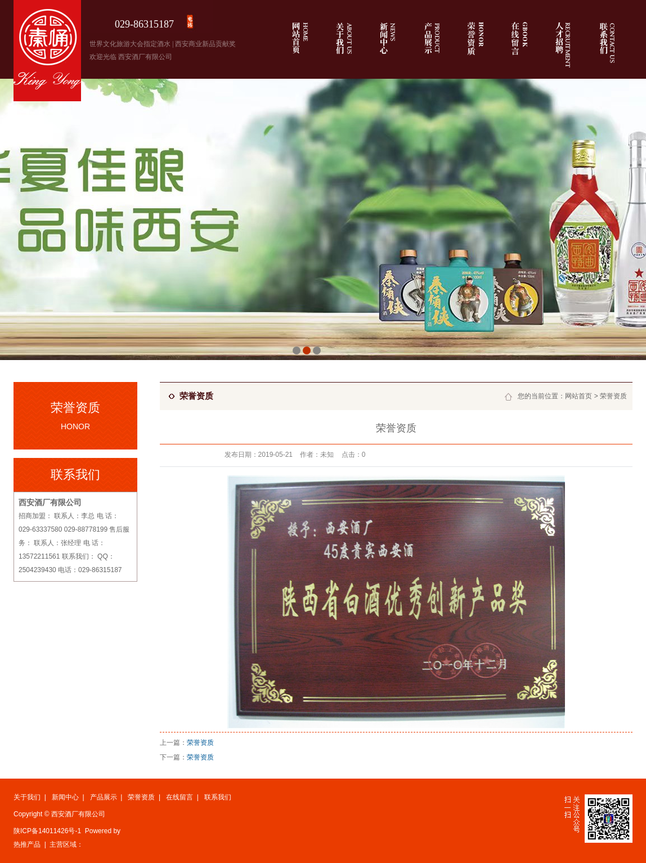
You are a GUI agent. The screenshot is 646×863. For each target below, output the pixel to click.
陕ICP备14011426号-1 (47, 831)
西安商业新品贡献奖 (205, 44)
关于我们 (27, 797)
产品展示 (103, 797)
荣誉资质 (613, 396)
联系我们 (217, 797)
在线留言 (179, 797)
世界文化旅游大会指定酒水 (130, 44)
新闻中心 (65, 797)
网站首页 (578, 396)
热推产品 (27, 844)
